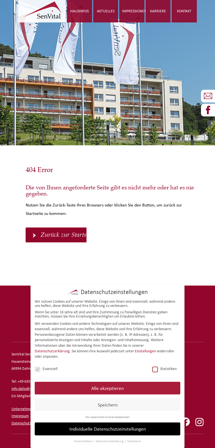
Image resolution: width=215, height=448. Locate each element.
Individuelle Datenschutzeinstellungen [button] (107, 427)
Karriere (158, 11)
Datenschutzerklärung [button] (110, 440)
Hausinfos (79, 11)
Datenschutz (21, 423)
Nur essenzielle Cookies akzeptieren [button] (108, 415)
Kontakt (184, 11)
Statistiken (164, 368)
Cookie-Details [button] (83, 440)
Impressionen (133, 11)
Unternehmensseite (27, 409)
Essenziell (46, 368)
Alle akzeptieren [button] (107, 386)
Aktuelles (105, 11)
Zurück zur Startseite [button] (64, 234)
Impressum (20, 416)
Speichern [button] (108, 403)
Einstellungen (145, 350)
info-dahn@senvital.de (29, 389)
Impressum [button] (134, 440)
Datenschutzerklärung (52, 350)
